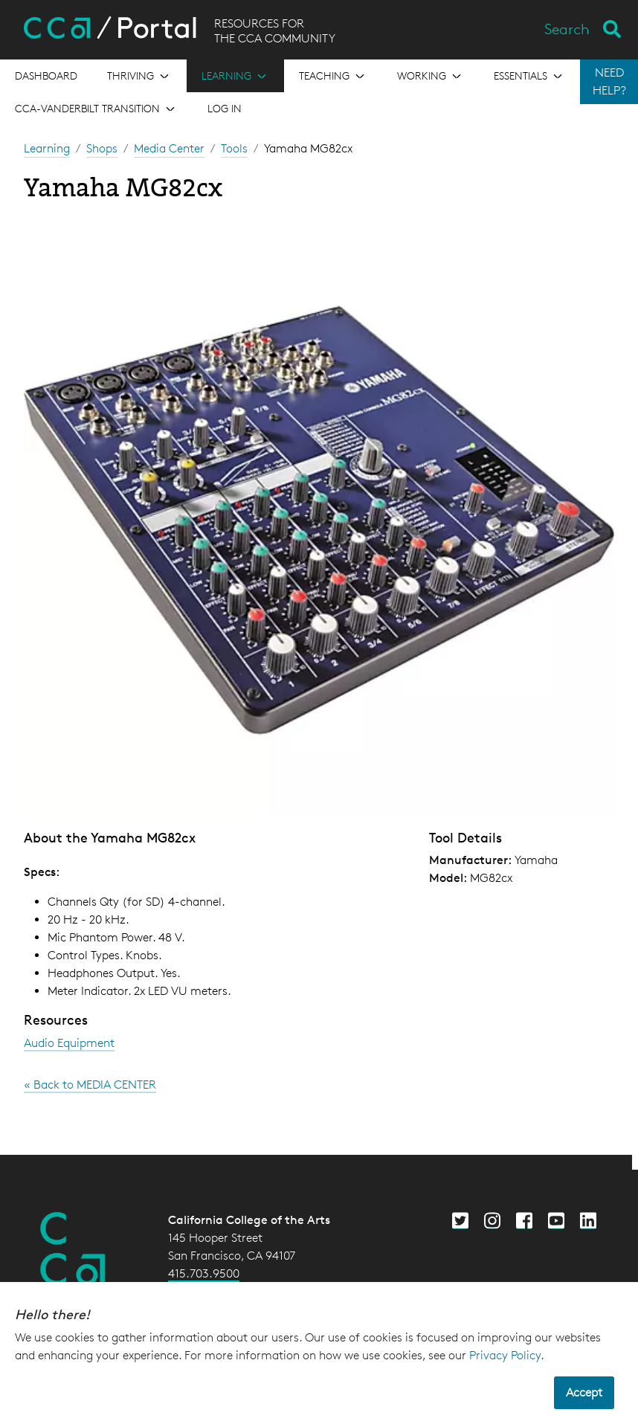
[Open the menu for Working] (430, 75)
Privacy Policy (505, 1355)
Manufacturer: (470, 860)
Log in (224, 108)
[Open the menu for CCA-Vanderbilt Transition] (96, 108)
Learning (47, 148)
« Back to (90, 1084)
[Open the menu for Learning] (235, 75)
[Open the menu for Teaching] (333, 75)
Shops (101, 148)
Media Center (169, 148)
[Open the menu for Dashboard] (46, 75)
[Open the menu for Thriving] (139, 75)
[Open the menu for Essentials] (529, 75)
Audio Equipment (69, 1043)
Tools (234, 148)
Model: (448, 878)
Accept (584, 1392)
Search (567, 29)
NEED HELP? (609, 81)
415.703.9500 (203, 1273)
